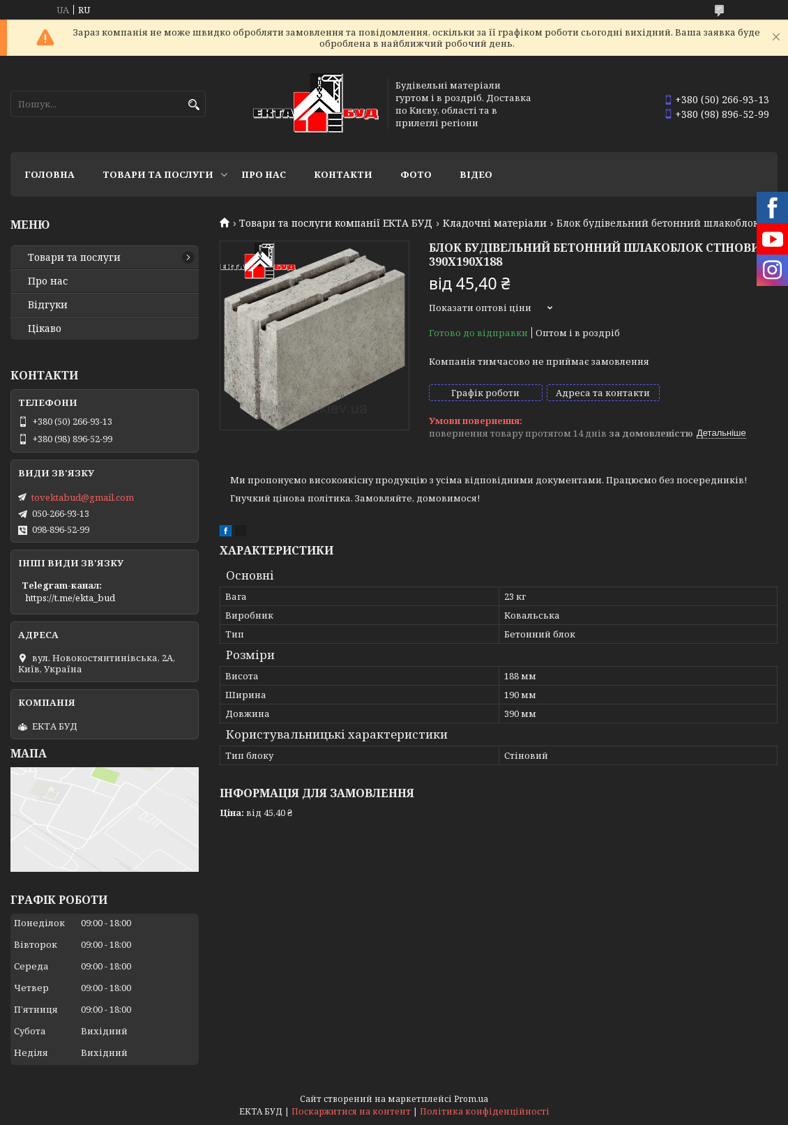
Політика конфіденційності (485, 1111)
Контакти (343, 174)
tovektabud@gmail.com (82, 497)
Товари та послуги (158, 174)
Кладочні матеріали (495, 223)
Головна (49, 174)
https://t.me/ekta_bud (70, 597)
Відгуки (48, 305)
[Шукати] (193, 105)
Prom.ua (471, 1099)
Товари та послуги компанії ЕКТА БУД (335, 223)
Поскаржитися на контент (351, 1111)
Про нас (263, 174)
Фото (416, 174)
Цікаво (44, 328)
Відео (476, 174)
